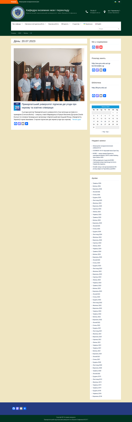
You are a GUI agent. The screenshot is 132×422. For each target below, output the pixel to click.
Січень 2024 (96, 263)
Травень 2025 (97, 217)
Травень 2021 (97, 348)
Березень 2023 (97, 291)
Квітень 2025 (97, 220)
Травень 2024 (97, 251)
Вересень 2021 (97, 336)
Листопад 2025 (97, 200)
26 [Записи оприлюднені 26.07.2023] (101, 124)
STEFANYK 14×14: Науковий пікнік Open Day (106, 150)
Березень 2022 (97, 319)
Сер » (107, 132)
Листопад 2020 (97, 365)
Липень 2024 (97, 246)
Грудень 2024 (97, 231)
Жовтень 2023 (97, 271)
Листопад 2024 (97, 234)
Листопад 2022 (97, 302)
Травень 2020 (97, 371)
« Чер (103, 132)
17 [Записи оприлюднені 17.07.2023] (94, 121)
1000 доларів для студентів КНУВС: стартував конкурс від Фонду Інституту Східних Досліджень (104, 162)
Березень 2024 (97, 257)
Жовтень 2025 (97, 203)
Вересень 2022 (97, 308)
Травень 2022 (97, 314)
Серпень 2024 (97, 243)
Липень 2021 (97, 342)
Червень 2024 (97, 248)
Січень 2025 (96, 228)
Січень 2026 (96, 194)
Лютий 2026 (96, 192)
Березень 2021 (97, 353)
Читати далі (76, 119)
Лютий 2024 (96, 260)
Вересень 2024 (97, 240)
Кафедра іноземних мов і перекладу (47, 10)
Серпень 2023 (97, 277)
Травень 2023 (97, 285)
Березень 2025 (97, 223)
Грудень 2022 (97, 299)
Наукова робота (53, 24)
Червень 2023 (97, 282)
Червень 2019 (97, 385)
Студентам (76, 24)
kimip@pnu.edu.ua (95, 12)
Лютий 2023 (96, 294)
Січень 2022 (96, 325)
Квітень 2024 (97, 254)
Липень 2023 (97, 280)
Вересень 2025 (97, 206)
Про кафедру (16, 24)
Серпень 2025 (97, 209)
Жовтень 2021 (97, 334)
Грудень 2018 (97, 390)
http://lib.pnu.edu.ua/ (99, 88)
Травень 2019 (97, 388)
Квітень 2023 (97, 288)
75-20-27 (93, 11)
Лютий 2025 (96, 226)
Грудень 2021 (97, 328)
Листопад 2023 (97, 268)
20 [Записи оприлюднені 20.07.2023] (105, 121)
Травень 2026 (97, 183)
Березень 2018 (97, 396)
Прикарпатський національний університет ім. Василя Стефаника (63, 419)
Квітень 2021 (97, 351)
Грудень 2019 (97, 376)
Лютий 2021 (96, 356)
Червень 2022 (97, 311)
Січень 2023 (96, 297)
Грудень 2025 (97, 197)
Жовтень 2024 (97, 237)
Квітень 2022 (97, 317)
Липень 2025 (97, 211)
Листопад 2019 (97, 379)
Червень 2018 (97, 393)
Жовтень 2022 (97, 305)
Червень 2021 (97, 345)
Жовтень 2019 (97, 382)
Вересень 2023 (97, 274)
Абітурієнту (64, 24)
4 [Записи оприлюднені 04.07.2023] (97, 115)
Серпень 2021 (97, 339)
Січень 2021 (96, 359)
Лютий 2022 (96, 322)
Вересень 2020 (97, 368)
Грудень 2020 (97, 362)
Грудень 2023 (97, 265)
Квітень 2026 (97, 186)
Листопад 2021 (97, 331)
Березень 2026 (97, 189)
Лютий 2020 (96, 373)
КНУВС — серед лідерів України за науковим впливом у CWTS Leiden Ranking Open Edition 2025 (105, 155)
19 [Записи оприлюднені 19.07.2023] (101, 121)
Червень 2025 (97, 214)
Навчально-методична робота (34, 24)
